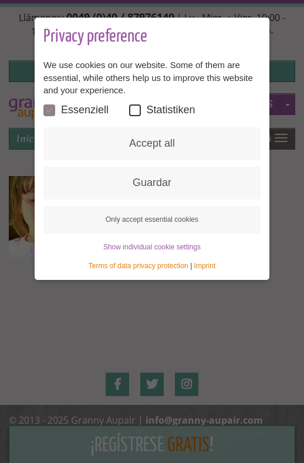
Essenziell (76, 110)
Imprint (205, 266)
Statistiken (162, 110)
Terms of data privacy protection (138, 266)
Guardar (152, 182)
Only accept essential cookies (152, 219)
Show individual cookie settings (152, 247)
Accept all (152, 143)
